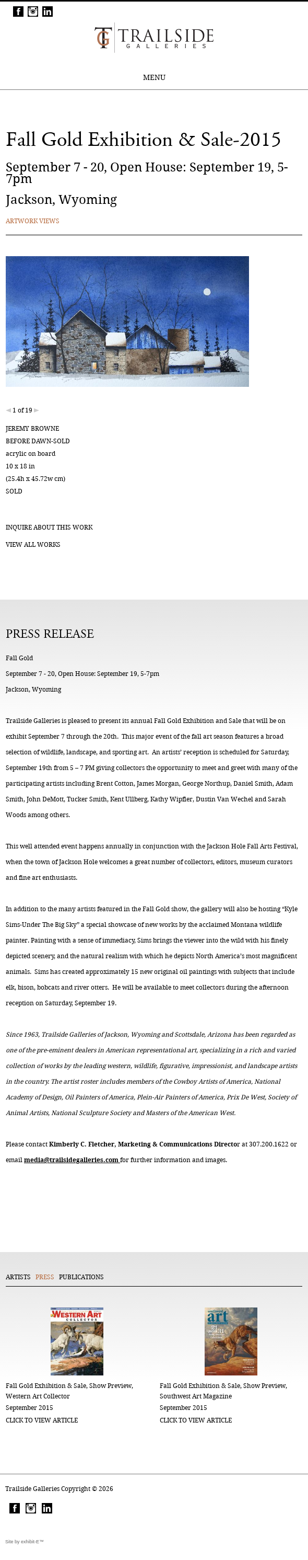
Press (44, 1277)
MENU (154, 77)
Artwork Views (33, 221)
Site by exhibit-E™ (24, 1541)
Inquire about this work (49, 527)
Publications (81, 1277)
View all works (33, 544)
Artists (18, 1277)
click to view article (42, 1420)
